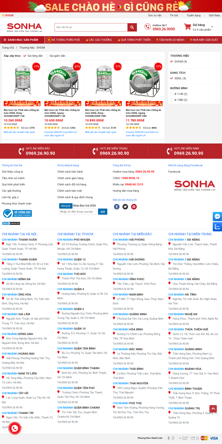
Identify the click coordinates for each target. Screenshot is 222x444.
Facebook (174, 171)
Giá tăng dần (33, 56)
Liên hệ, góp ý (10, 197)
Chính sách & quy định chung (75, 197)
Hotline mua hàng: (133, 171)
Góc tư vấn (155, 15)
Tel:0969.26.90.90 (12, 254)
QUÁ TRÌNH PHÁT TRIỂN (134, 40)
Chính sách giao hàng (70, 178)
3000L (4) (178, 78)
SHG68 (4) (178, 61)
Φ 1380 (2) (178, 100)
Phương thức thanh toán (16, 203)
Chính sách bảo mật (69, 190)
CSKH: (126, 178)
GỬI (102, 211)
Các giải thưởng (11, 190)
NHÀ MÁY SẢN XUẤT (204, 40)
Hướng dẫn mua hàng (126, 190)
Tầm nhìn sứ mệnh (13, 178)
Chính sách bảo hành (70, 171)
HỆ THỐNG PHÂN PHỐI (66, 40)
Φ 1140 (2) (178, 94)
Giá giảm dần (55, 56)
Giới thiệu (214, 15)
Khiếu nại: (128, 184)
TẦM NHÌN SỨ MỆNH (170, 40)
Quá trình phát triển (13, 184)
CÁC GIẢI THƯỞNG (99, 40)
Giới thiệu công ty (12, 171)
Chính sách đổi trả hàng (71, 184)
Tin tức (174, 15)
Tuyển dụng (194, 15)
